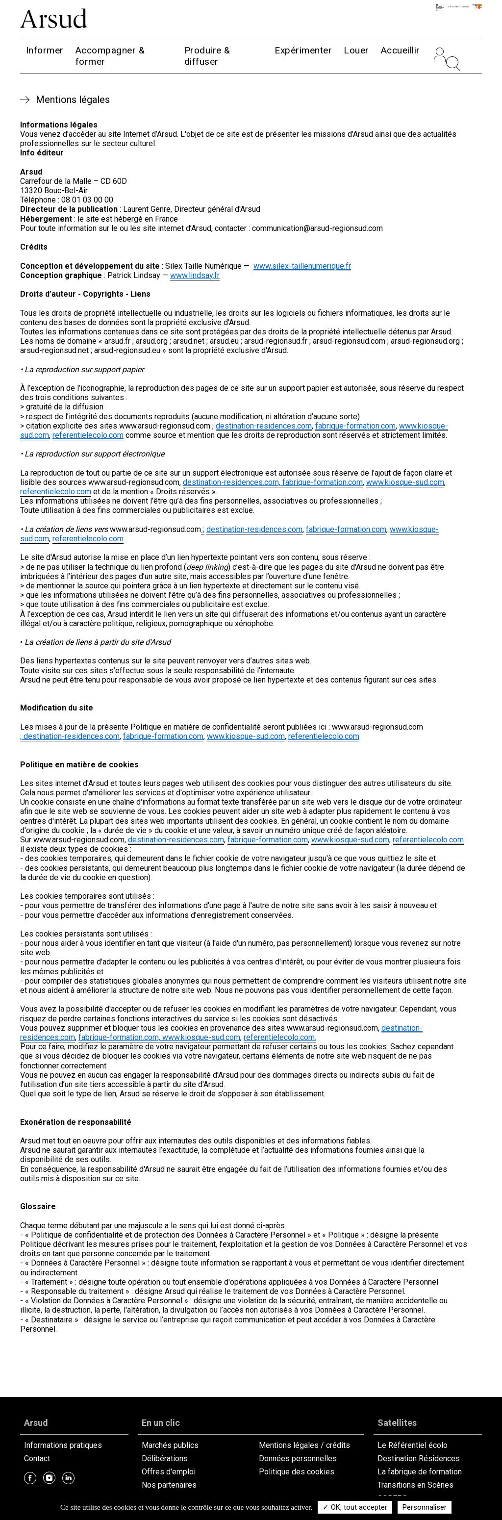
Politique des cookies (296, 1471)
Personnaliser (424, 1507)
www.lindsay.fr (195, 275)
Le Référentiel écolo (412, 1445)
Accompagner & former (110, 56)
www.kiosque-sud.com (405, 482)
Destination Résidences (418, 1458)
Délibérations (165, 1458)
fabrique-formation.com (355, 426)
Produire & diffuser (207, 56)
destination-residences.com (264, 426)
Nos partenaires (169, 1485)
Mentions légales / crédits (304, 1445)
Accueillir (400, 50)
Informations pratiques (63, 1445)
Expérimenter (303, 50)
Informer (45, 50)
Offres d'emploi (169, 1471)
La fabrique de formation (419, 1471)
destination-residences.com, (232, 482)
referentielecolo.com (88, 435)
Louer (356, 50)
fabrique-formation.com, (120, 1037)
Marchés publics (170, 1445)
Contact (37, 1458)
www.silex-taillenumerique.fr (302, 266)
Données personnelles (298, 1458)
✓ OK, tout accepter (355, 1507)
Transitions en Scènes (415, 1485)
